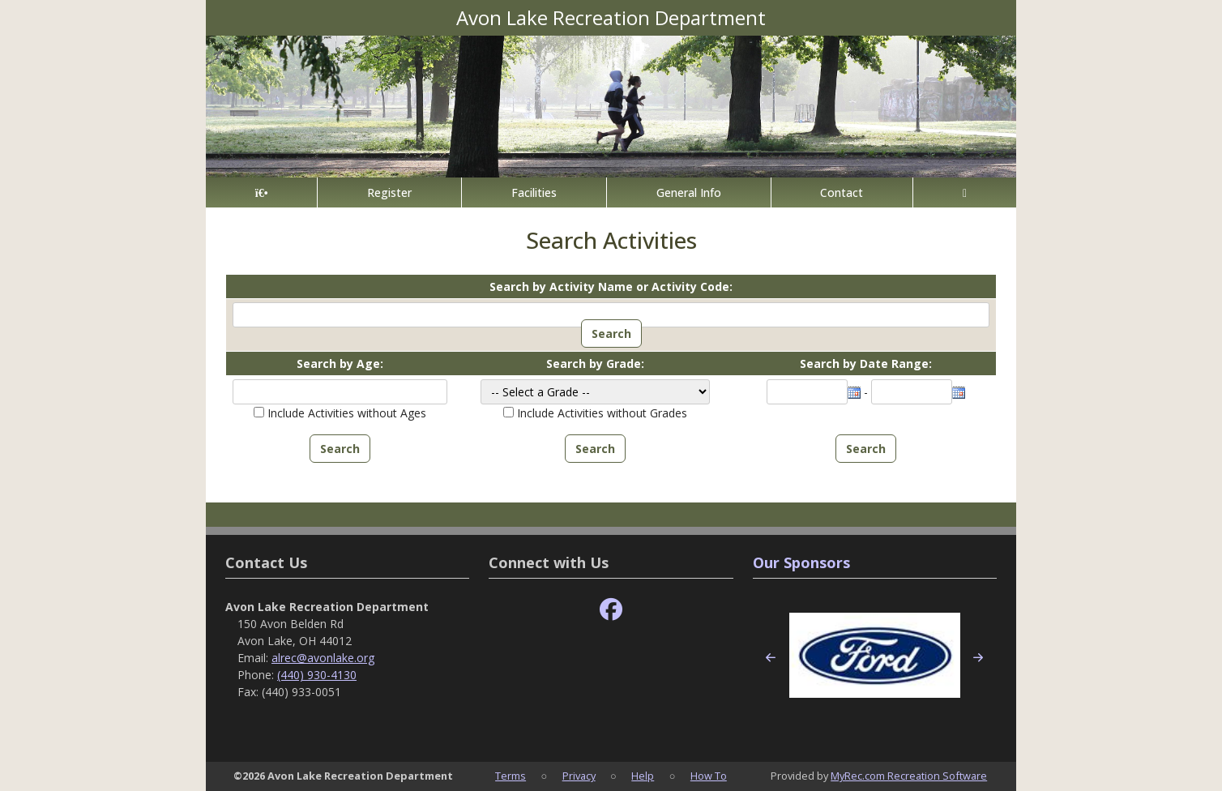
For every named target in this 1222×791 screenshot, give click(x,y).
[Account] (964, 192)
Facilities (534, 192)
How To (708, 775)
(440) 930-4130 (317, 674)
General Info (688, 192)
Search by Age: (340, 363)
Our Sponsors (801, 562)
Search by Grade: (595, 363)
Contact (841, 192)
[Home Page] (261, 192)
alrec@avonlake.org (322, 657)
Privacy (579, 775)
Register (389, 192)
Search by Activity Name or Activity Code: (611, 286)
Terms (510, 775)
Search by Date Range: (866, 363)
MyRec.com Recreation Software (909, 775)
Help (642, 775)
